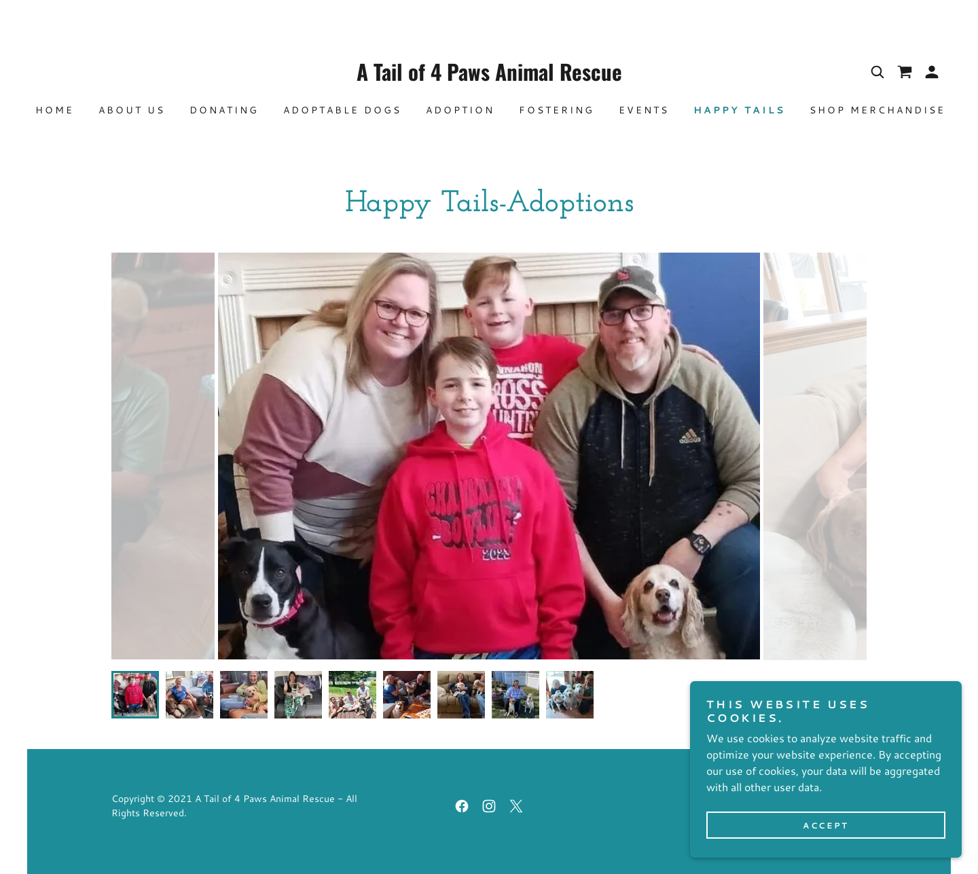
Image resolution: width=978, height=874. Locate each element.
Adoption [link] (460, 110)
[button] (931, 72)
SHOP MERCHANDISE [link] (877, 110)
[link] (489, 76)
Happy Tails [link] (739, 110)
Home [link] (54, 110)
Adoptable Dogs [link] (342, 110)
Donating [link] (224, 110)
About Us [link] (131, 110)
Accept (825, 825)
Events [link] (644, 110)
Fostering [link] (556, 110)
